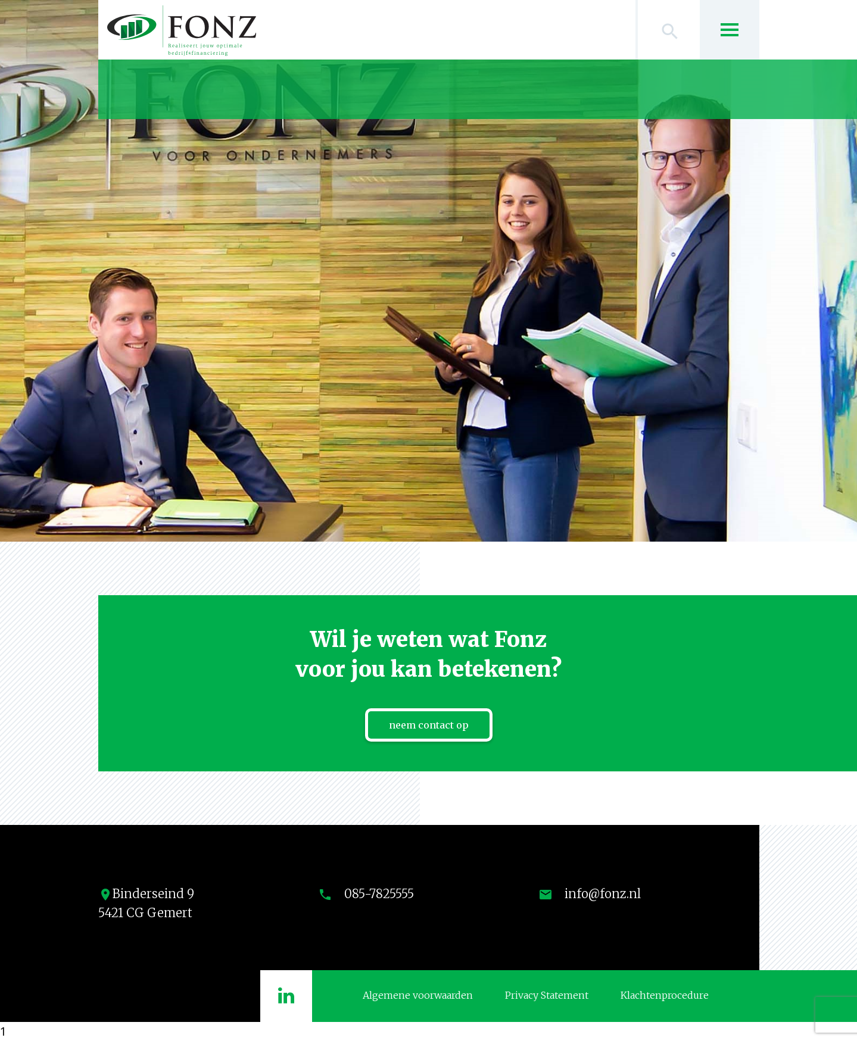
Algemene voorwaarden (418, 995)
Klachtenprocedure (665, 995)
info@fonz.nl (603, 893)
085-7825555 (379, 893)
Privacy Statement (546, 995)
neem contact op (429, 725)
